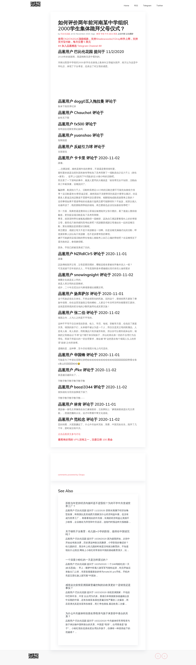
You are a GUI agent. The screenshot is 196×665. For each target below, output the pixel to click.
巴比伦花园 (65, 34)
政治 (111, 34)
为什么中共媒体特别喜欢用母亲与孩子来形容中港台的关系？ (97, 615)
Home (126, 5)
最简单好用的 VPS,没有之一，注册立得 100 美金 (85, 439)
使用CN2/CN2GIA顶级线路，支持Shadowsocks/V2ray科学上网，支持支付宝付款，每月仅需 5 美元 (98, 40)
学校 (102, 34)
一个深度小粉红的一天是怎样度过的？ (87, 559)
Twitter (159, 5)
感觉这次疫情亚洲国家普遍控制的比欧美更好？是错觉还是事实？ (98, 586)
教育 (98, 34)
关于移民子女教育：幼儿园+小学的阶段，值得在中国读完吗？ (98, 533)
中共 (107, 34)
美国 (115, 34)
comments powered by (71, 475)
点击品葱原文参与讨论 (69, 434)
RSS (136, 5)
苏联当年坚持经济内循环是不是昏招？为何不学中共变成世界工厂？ (98, 505)
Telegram (147, 5)
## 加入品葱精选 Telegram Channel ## (80, 45)
